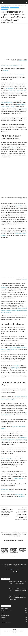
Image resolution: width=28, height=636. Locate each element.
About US (14, 629)
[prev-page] (13, 556)
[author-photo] (14, 526)
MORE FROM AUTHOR (19, 540)
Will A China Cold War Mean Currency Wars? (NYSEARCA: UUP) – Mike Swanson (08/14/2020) (7, 513)
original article (21, 496)
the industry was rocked (13, 147)
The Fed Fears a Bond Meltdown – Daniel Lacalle (22, 550)
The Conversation (19, 494)
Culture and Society (7, 5)
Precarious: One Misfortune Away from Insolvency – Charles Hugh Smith (14, 551)
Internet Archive (24, 279)
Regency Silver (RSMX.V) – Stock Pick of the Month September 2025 (18, 589)
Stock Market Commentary (6, 610)
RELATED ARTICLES (8, 540)
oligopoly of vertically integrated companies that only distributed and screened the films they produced (14, 310)
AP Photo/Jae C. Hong (23, 60)
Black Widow (13, 90)
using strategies (18, 205)
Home (2, 5)
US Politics (3, 613)
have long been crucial (22, 108)
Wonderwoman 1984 (21, 90)
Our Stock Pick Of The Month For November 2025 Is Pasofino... (17, 582)
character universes (18, 478)
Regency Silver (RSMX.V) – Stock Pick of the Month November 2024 (17, 596)
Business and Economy (14, 7)
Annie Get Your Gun (14, 367)
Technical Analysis (5, 619)
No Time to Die (9, 88)
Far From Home (20, 92)
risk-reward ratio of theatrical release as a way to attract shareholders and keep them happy (14, 439)
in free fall (5, 70)
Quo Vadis (16, 365)
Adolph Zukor (4, 287)
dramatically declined (5, 351)
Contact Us (14, 632)
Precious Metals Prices (6, 622)
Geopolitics (3, 617)
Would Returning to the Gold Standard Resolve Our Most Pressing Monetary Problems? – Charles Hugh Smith (5, 552)
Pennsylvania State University (15, 65)
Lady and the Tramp (17, 369)
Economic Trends (4, 9)
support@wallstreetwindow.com (16, 569)
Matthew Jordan (4, 65)
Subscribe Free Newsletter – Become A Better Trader (14, 631)
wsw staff (4, 22)
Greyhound (18, 407)
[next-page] (15, 556)
